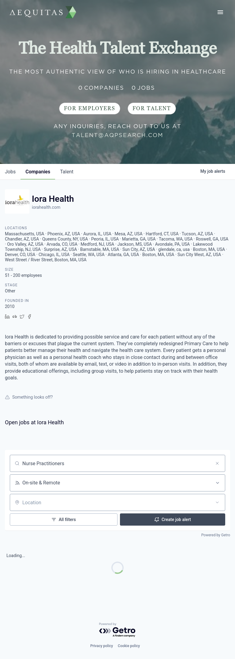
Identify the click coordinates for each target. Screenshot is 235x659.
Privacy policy (101, 646)
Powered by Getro (215, 535)
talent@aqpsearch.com (117, 135)
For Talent (151, 108)
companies (37, 172)
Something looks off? (29, 397)
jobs (10, 172)
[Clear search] (217, 463)
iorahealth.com (46, 207)
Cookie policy (129, 646)
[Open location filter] (217, 502)
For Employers (89, 108)
